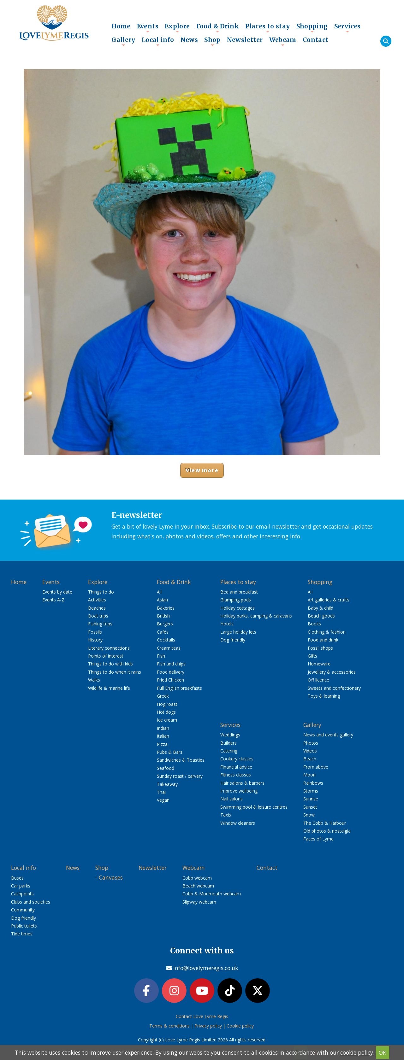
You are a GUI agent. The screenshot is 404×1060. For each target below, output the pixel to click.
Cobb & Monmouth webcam (211, 894)
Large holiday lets (238, 632)
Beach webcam (198, 886)
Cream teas (169, 648)
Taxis (225, 815)
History (95, 640)
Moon (309, 775)
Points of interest (105, 656)
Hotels (227, 624)
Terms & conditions (169, 1026)
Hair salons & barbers (242, 783)
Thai (161, 792)
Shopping (312, 27)
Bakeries (166, 608)
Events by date (57, 592)
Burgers (165, 624)
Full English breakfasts (179, 688)
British (163, 616)
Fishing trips (100, 624)
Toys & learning (324, 696)
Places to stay (267, 27)
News (189, 40)
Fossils (95, 632)
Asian (162, 600)
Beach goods (321, 616)
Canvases (111, 877)
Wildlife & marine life (109, 688)
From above (315, 767)
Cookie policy (240, 1026)
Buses (17, 878)
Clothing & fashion (327, 632)
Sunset (310, 807)
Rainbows (313, 783)
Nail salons (231, 799)
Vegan (163, 800)
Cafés (163, 632)
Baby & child (320, 608)
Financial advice (236, 767)
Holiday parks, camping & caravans (256, 616)
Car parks (20, 886)
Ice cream (167, 720)
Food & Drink (217, 27)
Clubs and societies (30, 902)
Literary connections (109, 648)
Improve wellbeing (239, 791)
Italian (163, 736)
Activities (97, 600)
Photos (310, 743)
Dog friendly (232, 640)
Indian (163, 728)
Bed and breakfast (239, 592)
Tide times (22, 934)
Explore (177, 27)
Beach (309, 759)
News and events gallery (328, 735)
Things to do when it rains (114, 672)
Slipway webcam (199, 902)
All (159, 592)
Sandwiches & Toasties (181, 760)
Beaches (97, 608)
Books (314, 624)
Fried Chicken (170, 680)
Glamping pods (235, 600)
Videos (310, 751)
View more (202, 470)
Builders (228, 743)
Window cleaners (237, 823)
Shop (212, 41)
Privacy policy (208, 1026)
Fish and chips (171, 664)
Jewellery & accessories (332, 672)
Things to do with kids (110, 664)
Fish (161, 656)
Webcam (282, 41)
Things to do (101, 592)
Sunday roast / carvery (180, 776)
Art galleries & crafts (328, 600)
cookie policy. (357, 1052)
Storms (310, 791)
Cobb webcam (197, 878)
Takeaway (167, 784)
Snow (309, 815)
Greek (163, 696)
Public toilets (24, 926)
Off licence (318, 680)
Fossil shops (320, 648)
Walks (94, 680)
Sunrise (310, 799)
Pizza (162, 744)
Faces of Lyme (318, 839)
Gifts (312, 656)
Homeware (319, 664)
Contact (316, 40)
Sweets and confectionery (334, 688)
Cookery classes (236, 759)
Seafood (165, 768)
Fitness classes (235, 775)
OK (382, 1052)
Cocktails (166, 640)
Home (121, 26)
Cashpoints (22, 894)
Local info (158, 41)
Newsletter (245, 40)
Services (347, 27)
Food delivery (170, 672)
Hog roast (167, 704)
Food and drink (323, 640)
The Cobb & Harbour (324, 823)
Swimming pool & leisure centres (254, 807)
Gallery (123, 41)
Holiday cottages (237, 608)
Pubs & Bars (169, 752)
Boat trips (98, 616)
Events (147, 27)
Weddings (230, 735)
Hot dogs (166, 712)
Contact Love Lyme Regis (202, 1016)
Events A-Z (53, 600)
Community (23, 910)
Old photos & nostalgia (327, 831)
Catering (228, 751)
